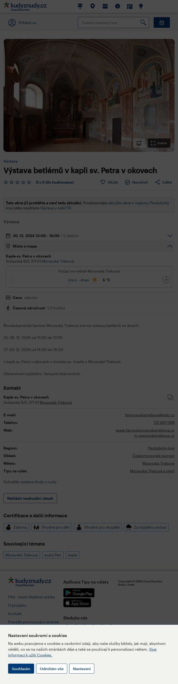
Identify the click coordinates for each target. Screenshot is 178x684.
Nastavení (82, 668)
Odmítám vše (52, 668)
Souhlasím (21, 668)
